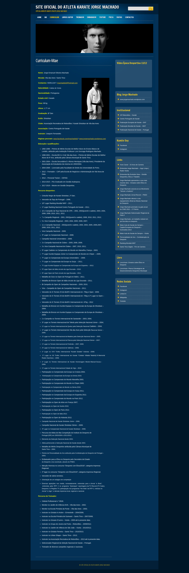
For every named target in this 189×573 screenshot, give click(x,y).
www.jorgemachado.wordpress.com (92, 139)
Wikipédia (123, 297)
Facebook (123, 145)
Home (39, 17)
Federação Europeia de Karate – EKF (133, 122)
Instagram (123, 149)
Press (111, 17)
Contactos (129, 17)
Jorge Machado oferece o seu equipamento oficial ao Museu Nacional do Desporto (133, 201)
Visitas (119, 17)
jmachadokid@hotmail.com (67, 83)
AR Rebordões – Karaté (128, 115)
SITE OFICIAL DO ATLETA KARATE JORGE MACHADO (77, 7)
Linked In (123, 294)
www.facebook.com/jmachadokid (65, 139)
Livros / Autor (67, 17)
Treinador (80, 17)
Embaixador (91, 17)
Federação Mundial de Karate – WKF (133, 126)
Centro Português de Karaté (129, 119)
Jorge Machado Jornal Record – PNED (133, 195)
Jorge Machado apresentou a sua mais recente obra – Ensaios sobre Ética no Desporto (133, 182)
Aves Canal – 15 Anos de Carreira (132, 165)
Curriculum (54, 17)
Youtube (102, 17)
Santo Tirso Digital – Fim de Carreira (132, 247)
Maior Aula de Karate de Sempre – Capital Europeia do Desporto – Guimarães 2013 (132, 227)
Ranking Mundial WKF (127, 243)
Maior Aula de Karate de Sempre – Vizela (134, 233)
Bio (45, 17)
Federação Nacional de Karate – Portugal (134, 130)
